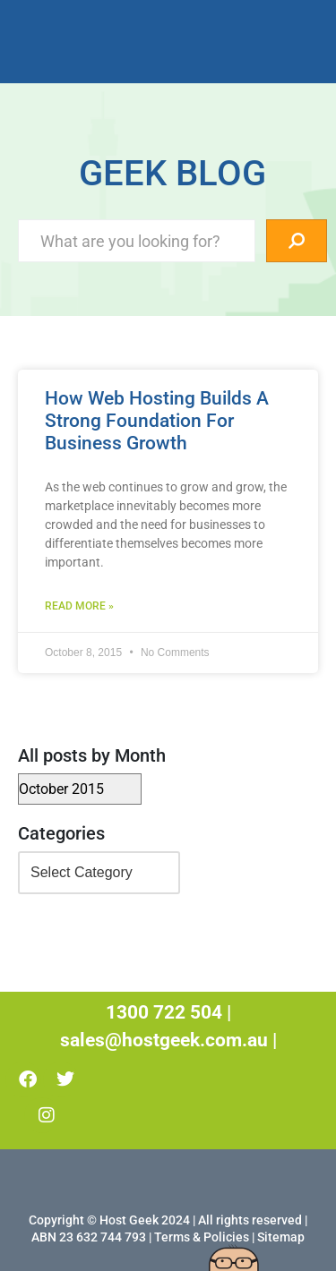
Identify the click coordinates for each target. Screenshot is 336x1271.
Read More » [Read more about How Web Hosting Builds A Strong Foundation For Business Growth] (79, 606)
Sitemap (281, 1237)
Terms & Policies (201, 1237)
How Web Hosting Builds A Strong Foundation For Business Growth (157, 421)
